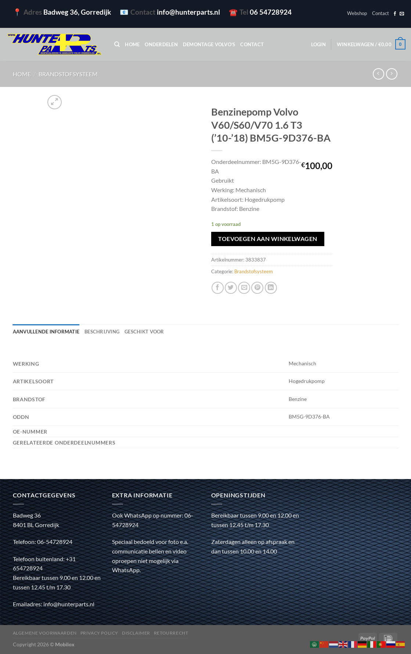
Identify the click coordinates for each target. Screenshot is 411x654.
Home (132, 44)
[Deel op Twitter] (231, 288)
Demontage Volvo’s (209, 44)
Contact (380, 13)
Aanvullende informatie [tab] (46, 332)
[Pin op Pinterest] (257, 288)
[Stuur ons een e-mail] (402, 14)
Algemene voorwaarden (45, 633)
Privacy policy (99, 633)
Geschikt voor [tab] (144, 332)
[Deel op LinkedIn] (271, 288)
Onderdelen (161, 44)
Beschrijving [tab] (101, 332)
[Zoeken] (117, 44)
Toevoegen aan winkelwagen (267, 238)
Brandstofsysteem (68, 73)
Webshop (357, 13)
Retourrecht (171, 633)
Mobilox (65, 644)
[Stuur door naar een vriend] (244, 288)
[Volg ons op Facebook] (395, 14)
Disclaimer (136, 633)
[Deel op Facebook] (218, 288)
